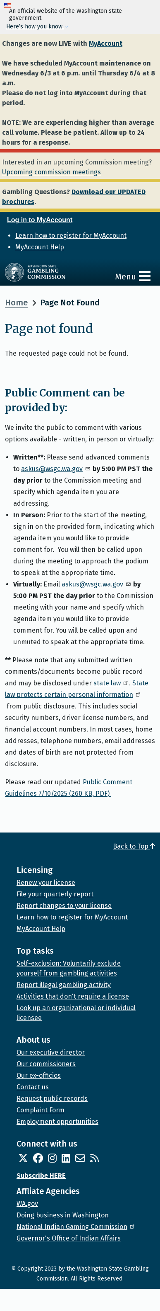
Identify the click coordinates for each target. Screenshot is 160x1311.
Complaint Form (40, 1110)
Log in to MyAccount (39, 219)
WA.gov (27, 1204)
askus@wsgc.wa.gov (56, 469)
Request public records (52, 1098)
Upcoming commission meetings (51, 172)
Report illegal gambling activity (64, 985)
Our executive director (51, 1052)
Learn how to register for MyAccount (71, 235)
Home (16, 302)
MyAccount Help (39, 247)
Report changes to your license (64, 906)
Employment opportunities (57, 1122)
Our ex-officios (39, 1075)
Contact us (33, 1087)
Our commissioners (46, 1064)
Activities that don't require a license (73, 996)
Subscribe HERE (41, 1176)
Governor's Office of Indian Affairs (69, 1238)
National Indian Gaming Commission (76, 1227)
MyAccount (105, 43)
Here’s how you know (35, 26)
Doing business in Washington (63, 1215)
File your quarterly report (55, 894)
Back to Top (134, 846)
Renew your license (46, 883)
